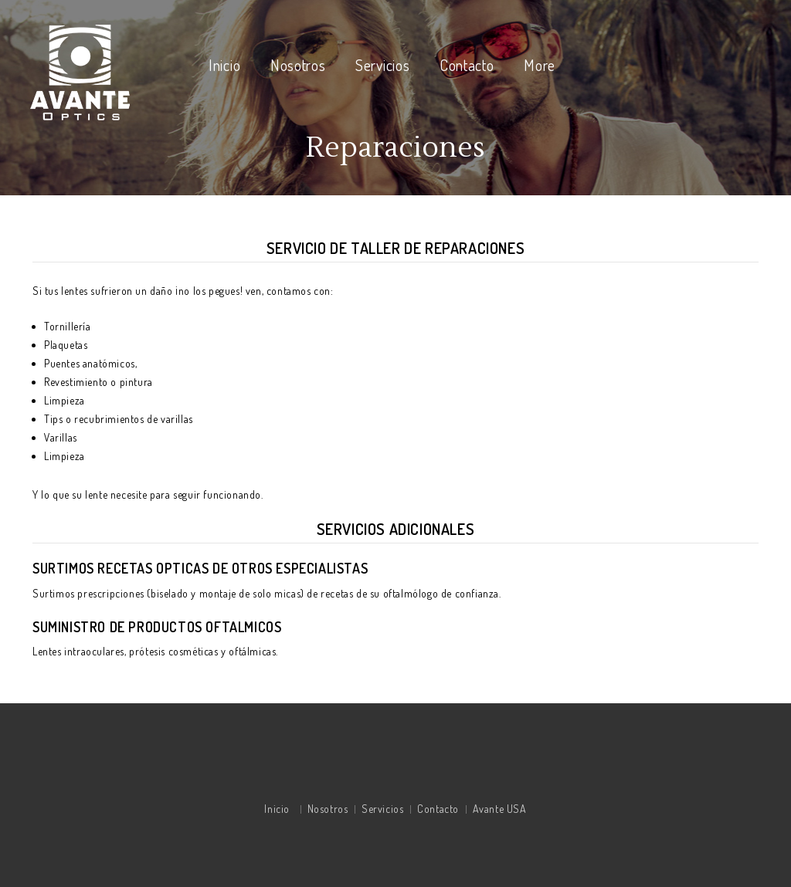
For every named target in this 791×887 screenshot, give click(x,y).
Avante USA (500, 808)
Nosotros (298, 65)
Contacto (467, 65)
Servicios (382, 65)
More (539, 65)
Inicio (224, 65)
